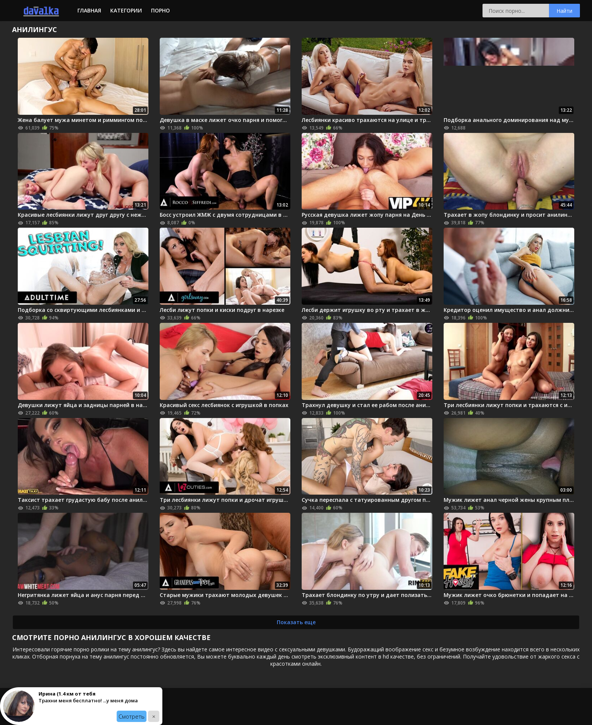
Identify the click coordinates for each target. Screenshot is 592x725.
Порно (160, 10)
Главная (89, 10)
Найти (564, 10)
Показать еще (296, 622)
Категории (126, 10)
